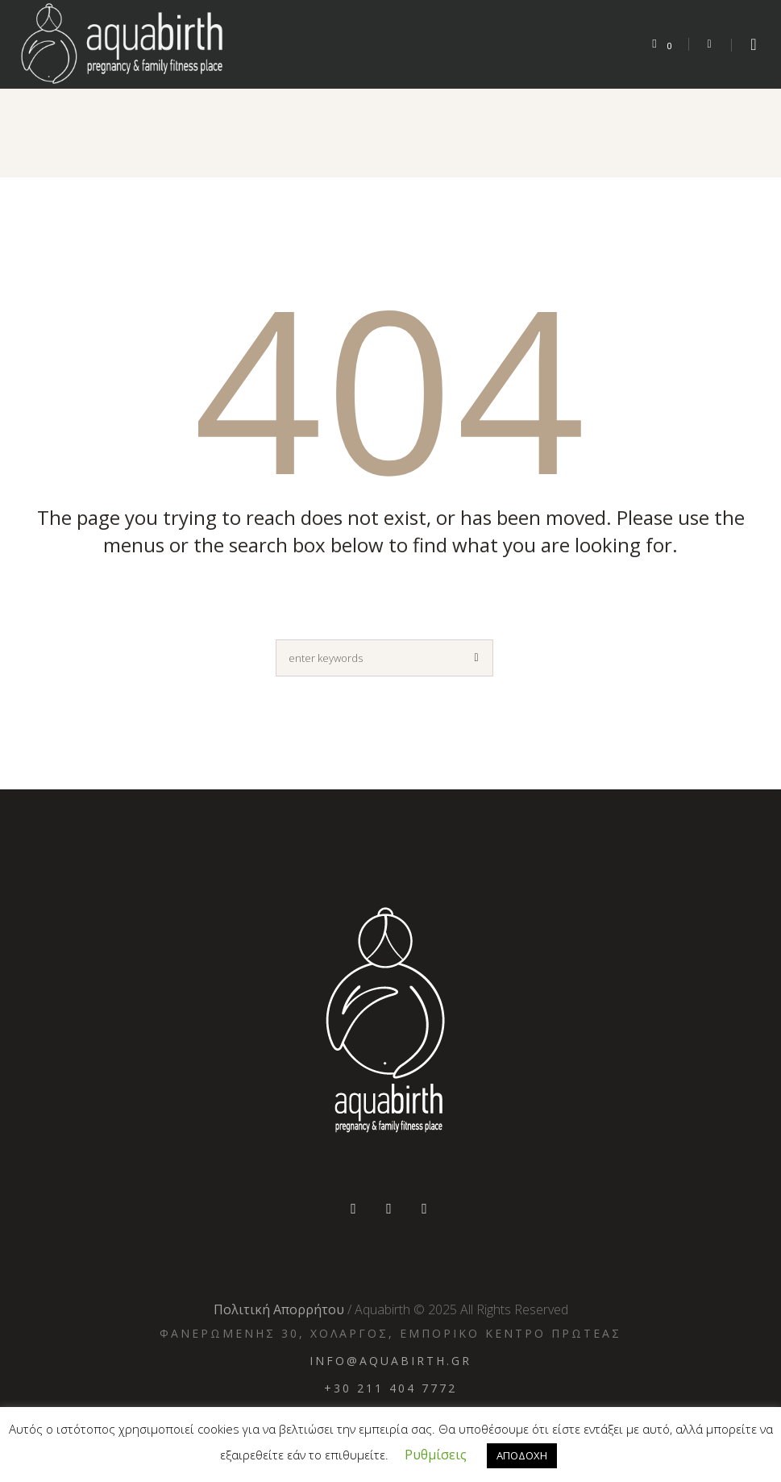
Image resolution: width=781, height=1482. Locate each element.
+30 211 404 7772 (390, 1388)
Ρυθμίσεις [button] (436, 1454)
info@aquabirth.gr (390, 1360)
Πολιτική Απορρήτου (279, 1309)
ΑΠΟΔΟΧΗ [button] (521, 1455)
